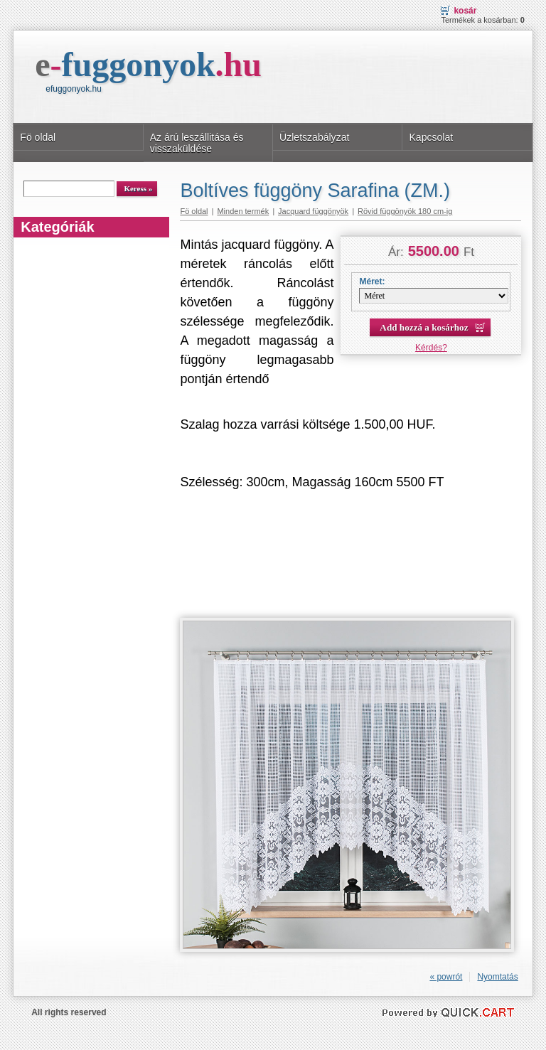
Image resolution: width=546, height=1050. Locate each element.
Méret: (372, 281)
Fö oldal (37, 137)
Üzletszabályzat (314, 137)
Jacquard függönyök (313, 211)
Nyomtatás (497, 977)
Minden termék (243, 211)
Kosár (465, 11)
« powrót (445, 977)
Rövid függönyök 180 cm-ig (405, 211)
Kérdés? (431, 348)
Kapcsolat (431, 137)
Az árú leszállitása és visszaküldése (197, 143)
